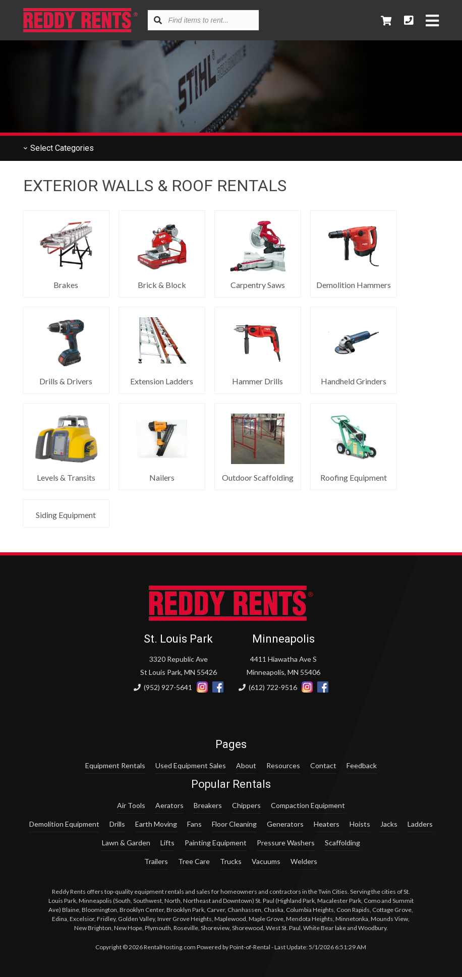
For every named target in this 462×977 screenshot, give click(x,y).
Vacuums (266, 861)
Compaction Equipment (308, 805)
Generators (285, 824)
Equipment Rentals (115, 765)
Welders (304, 861)
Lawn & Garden (126, 842)
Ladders (420, 824)
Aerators (169, 805)
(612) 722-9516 (268, 687)
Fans (194, 824)
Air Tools (131, 805)
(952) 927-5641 (163, 687)
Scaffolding (342, 842)
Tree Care (194, 861)
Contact (323, 765)
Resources (283, 765)
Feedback (361, 765)
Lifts (167, 842)
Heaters (326, 824)
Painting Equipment (216, 842)
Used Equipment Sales (190, 765)
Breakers (208, 805)
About (246, 765)
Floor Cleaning (234, 824)
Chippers (246, 805)
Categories (58, 148)
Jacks (388, 824)
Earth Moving (156, 824)
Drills (117, 824)
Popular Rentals (231, 784)
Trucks (231, 861)
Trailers (156, 861)
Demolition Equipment (64, 824)
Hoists (360, 824)
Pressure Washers (286, 842)
